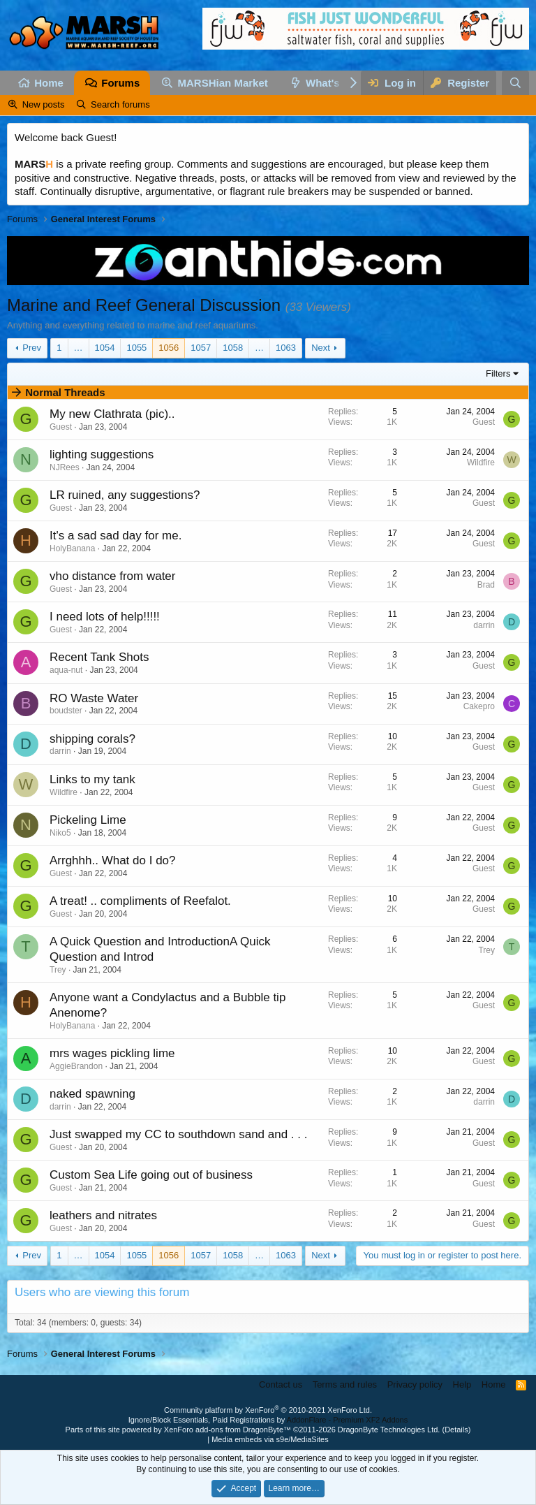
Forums (120, 83)
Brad (486, 585)
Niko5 (60, 833)
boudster (66, 710)
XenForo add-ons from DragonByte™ (227, 1429)
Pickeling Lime (88, 820)
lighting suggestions (102, 454)
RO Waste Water (94, 698)
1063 (286, 347)
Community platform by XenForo (268, 1410)
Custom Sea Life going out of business (151, 1175)
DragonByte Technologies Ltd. (389, 1429)
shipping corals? (92, 739)
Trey (58, 970)
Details (456, 1429)
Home (49, 83)
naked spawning (92, 1093)
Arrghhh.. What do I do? (113, 860)
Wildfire (481, 462)
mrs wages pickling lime (112, 1053)
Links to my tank (92, 779)
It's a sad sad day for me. (115, 535)
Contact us (280, 1384)
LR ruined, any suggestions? (125, 495)
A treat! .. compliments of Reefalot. (140, 901)
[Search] (515, 83)
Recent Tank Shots (99, 657)
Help (462, 1384)
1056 (168, 347)
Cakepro (479, 706)
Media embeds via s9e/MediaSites (270, 1439)
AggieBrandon (76, 1066)
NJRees (65, 467)
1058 (233, 347)
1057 (201, 347)
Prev (31, 347)
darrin (484, 625)
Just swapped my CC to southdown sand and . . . (178, 1134)
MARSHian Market (223, 83)
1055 (136, 347)
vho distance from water (112, 576)
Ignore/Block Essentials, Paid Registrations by (268, 1420)
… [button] (78, 347)
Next (320, 347)
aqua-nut (66, 670)
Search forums (120, 104)
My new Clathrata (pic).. (112, 414)
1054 (105, 347)
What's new (334, 83)
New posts (43, 104)
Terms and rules (345, 1384)
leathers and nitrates (103, 1215)
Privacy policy (414, 1384)
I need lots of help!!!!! (105, 616)
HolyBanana (72, 548)
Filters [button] (498, 373)
